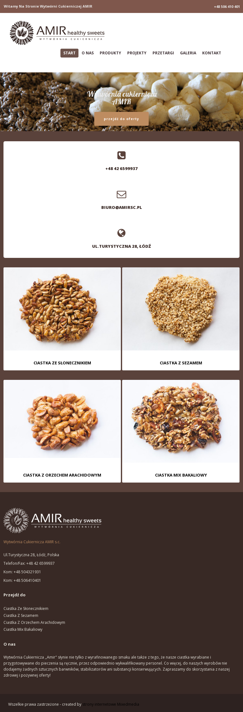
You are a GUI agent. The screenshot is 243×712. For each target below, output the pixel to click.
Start (69, 53)
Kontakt (211, 53)
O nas (88, 53)
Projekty (136, 53)
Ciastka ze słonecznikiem (25, 608)
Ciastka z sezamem (20, 615)
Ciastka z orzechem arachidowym (34, 622)
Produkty (110, 53)
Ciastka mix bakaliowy (22, 629)
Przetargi (163, 53)
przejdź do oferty (121, 119)
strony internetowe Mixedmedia (110, 704)
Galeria (188, 53)
